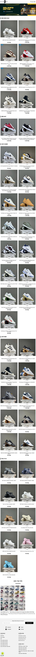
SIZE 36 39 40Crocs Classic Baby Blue (9, 574)
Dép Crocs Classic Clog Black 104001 (9, 504)
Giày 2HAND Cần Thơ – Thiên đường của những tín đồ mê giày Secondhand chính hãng (17, 612)
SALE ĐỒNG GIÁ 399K (4, 641)
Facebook (8, 627)
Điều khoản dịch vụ (22, 640)
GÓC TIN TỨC (18, 581)
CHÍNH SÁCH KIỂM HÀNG (23, 653)
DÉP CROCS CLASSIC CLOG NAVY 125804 (27, 480)
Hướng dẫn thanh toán (22, 637)
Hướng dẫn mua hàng (22, 635)
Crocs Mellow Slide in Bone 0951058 (27, 527)
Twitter (21, 627)
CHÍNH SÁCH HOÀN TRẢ (22, 649)
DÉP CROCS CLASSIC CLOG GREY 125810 (9, 480)
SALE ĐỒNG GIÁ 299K (4, 643)
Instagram (8, 629)
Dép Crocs (4, 458)
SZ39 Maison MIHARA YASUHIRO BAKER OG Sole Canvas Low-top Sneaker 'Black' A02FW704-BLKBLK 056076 (27, 139)
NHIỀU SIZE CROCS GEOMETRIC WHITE (9, 40)
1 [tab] (17, 14)
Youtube (21, 629)
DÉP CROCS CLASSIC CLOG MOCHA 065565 (9, 527)
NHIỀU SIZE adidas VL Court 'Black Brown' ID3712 (27, 87)
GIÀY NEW (4, 336)
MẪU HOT (4, 116)
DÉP (1, 638)
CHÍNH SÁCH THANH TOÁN (23, 646)
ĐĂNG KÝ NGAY (29, 622)
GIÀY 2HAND (5, 144)
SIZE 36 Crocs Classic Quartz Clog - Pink (27, 551)
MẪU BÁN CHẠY (5, 18)
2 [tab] (18, 14)
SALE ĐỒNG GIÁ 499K (4, 640)
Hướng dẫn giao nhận (22, 638)
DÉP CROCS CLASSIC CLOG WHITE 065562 (27, 504)
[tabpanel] (18, 10)
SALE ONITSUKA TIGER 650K (5, 646)
